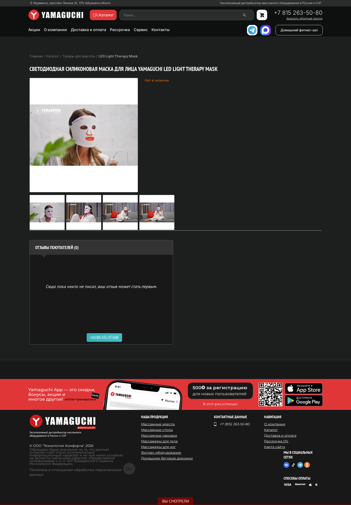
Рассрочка (120, 29)
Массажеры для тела (159, 441)
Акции (34, 29)
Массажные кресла (158, 424)
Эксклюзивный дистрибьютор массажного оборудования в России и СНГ (271, 3)
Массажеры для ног (158, 447)
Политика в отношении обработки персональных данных (75, 472)
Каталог (271, 430)
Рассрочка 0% (276, 441)
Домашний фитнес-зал (299, 30)
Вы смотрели (175, 501)
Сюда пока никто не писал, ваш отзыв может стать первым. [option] (101, 286)
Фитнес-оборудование (161, 452)
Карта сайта (274, 447)
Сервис (141, 29)
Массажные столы (157, 430)
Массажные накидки (159, 435)
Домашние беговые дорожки (167, 458)
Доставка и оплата (88, 29)
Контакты (161, 29)
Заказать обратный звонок (304, 18)
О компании (55, 29)
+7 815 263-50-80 (298, 13)
